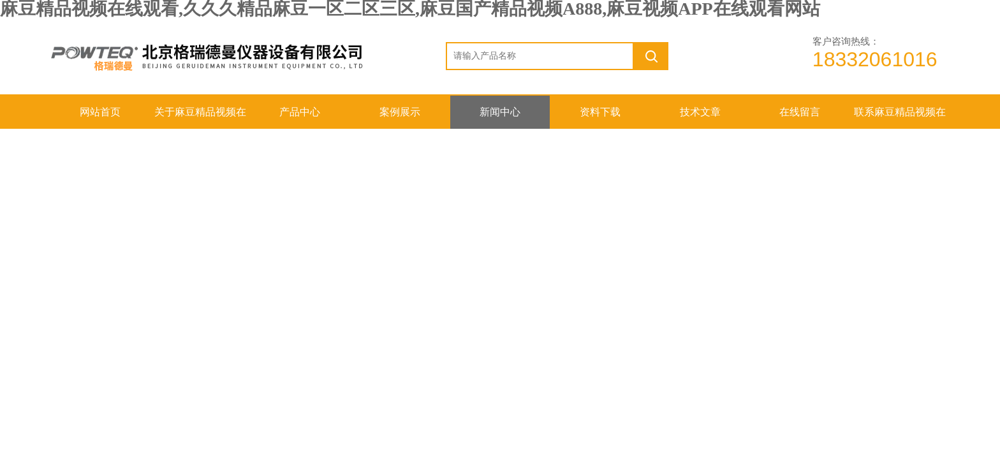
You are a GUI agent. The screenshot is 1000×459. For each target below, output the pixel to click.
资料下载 (600, 111)
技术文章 (700, 111)
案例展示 (399, 111)
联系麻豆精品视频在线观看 (900, 117)
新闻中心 (500, 111)
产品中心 (299, 111)
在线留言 (799, 111)
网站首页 (100, 111)
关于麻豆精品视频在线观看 (200, 117)
